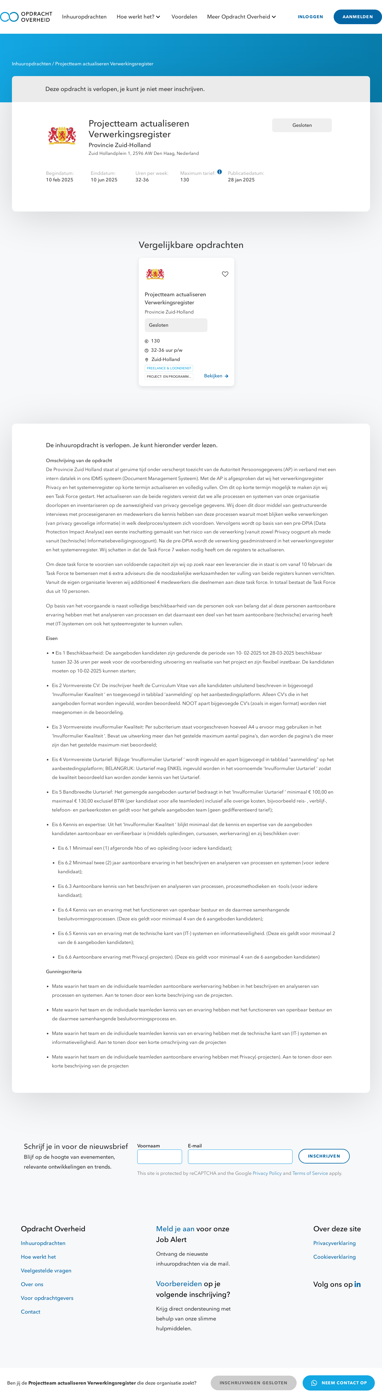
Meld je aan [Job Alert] (175, 1229)
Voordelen (184, 17)
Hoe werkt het (38, 1257)
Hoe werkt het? (139, 17)
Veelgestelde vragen (46, 1270)
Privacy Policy (267, 1173)
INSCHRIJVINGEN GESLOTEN (254, 1383)
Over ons (32, 1284)
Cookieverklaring (334, 1257)
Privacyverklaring (334, 1243)
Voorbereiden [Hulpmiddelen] (179, 1284)
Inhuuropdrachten (84, 17)
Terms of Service (310, 1173)
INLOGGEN (311, 17)
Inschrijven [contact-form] (324, 1156)
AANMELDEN (358, 17)
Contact (30, 1312)
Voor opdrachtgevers (47, 1298)
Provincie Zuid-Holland (120, 145)
